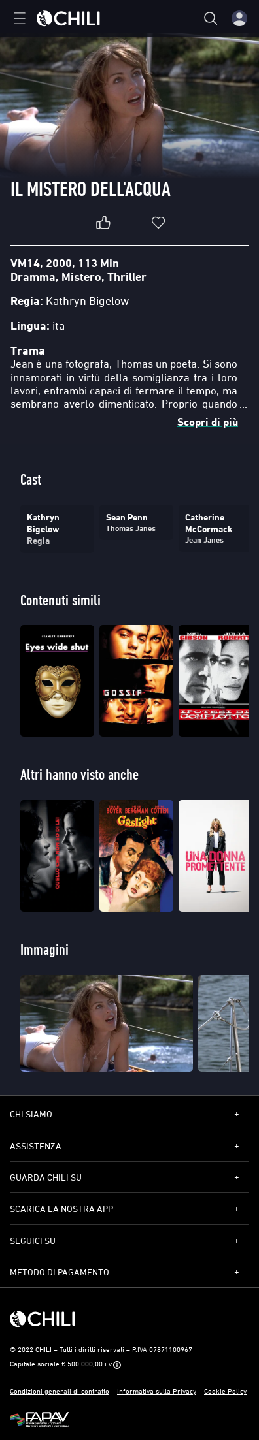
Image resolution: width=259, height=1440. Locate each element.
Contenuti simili (60, 600)
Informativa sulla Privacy (156, 1390)
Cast (30, 479)
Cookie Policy (225, 1390)
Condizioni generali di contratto (59, 1390)
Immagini (44, 949)
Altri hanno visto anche (79, 774)
